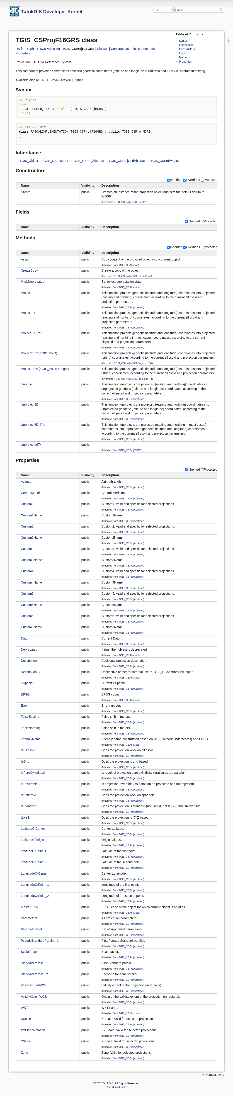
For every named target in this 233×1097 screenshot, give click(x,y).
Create (25, 192)
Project (26, 293)
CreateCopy (29, 270)
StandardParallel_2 (34, 974)
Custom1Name (31, 515)
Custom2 (27, 526)
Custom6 (27, 616)
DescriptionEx (30, 672)
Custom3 (27, 549)
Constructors (187, 49)
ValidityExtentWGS (34, 985)
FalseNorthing (31, 728)
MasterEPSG (30, 907)
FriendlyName (31, 739)
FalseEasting (30, 716)
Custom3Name (31, 560)
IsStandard (28, 806)
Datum (25, 638)
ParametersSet (31, 929)
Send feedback (116, 1087)
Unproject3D (30, 404)
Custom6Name (31, 627)
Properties (185, 61)
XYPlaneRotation (33, 1030)
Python (79, 80)
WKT (24, 1007)
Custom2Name (31, 537)
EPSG (25, 694)
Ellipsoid (27, 683)
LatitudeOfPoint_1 (33, 851)
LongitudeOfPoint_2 (35, 896)
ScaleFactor (29, 951)
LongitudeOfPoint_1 (35, 884)
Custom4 (27, 571)
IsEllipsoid (28, 750)
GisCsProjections (49, 49)
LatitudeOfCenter (33, 828)
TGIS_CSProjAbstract (88, 161)
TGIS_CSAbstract (55, 161)
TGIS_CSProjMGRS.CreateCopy (132, 276)
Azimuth (26, 481)
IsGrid (25, 761)
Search (222, 9)
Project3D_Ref (31, 333)
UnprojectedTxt (31, 444)
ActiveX (65, 80)
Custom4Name (31, 582)
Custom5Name (31, 605)
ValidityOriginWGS (34, 996)
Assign (25, 259)
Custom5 (27, 593)
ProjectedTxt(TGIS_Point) (39, 353)
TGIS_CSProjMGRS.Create (129, 202)
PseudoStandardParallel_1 (40, 940)
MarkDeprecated (32, 281)
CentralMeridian (32, 493)
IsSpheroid (28, 795)
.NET (45, 80)
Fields (183, 53)
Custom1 (27, 504)
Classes (102, 49)
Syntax (183, 40)
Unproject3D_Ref (33, 424)
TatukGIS (107, 1083)
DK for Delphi (25, 49)
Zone (24, 1052)
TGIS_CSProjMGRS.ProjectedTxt (133, 363)
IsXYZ (25, 817)
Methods (184, 57)
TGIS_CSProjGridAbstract (127, 161)
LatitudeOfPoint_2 (33, 862)
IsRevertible (29, 784)
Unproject (27, 384)
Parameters (29, 918)
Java (54, 80)
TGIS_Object (29, 161)
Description (29, 660)
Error (24, 705)
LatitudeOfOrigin (32, 840)
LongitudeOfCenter (34, 873)
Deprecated (29, 649)
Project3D (28, 313)
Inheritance (186, 44)
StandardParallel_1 (34, 963)
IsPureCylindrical (33, 772)
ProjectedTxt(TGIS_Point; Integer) (45, 369)
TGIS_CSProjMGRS (164, 161)
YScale (26, 1041)
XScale (26, 1019)
